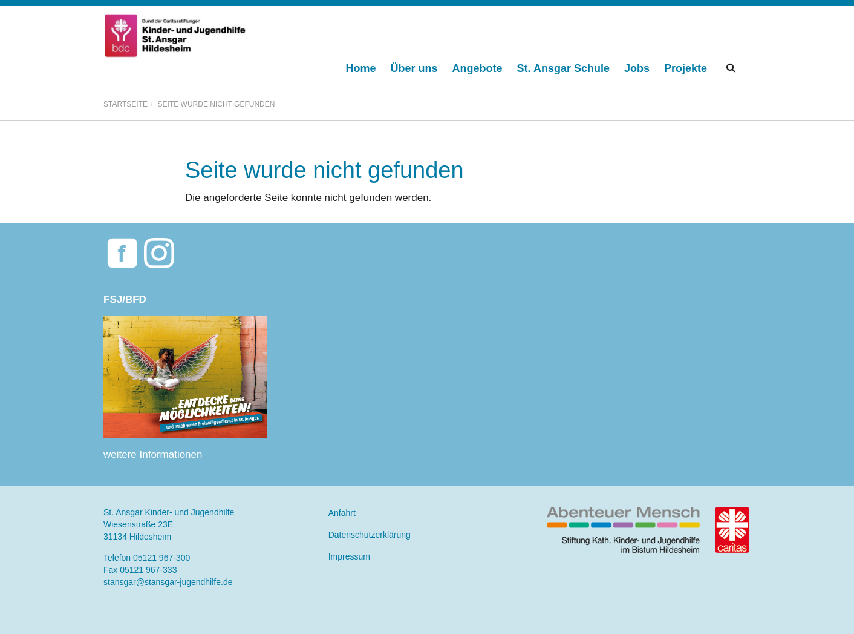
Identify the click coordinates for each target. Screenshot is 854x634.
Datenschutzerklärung (369, 535)
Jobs (637, 68)
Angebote (477, 68)
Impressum (349, 556)
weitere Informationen (152, 454)
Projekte (685, 68)
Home (361, 68)
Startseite (125, 104)
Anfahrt (342, 513)
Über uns (414, 68)
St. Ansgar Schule (563, 68)
